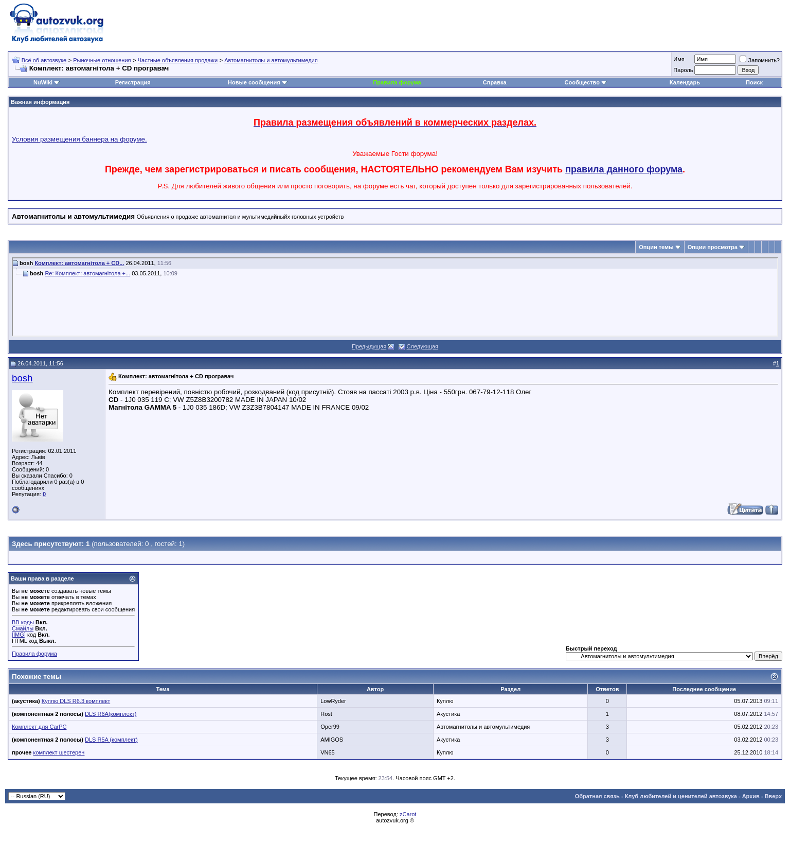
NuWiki (42, 82)
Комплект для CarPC (39, 727)
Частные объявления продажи (178, 60)
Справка (495, 82)
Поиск (754, 82)
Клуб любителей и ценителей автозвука (681, 796)
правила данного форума (624, 169)
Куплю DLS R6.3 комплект (76, 701)
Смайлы (22, 628)
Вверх (773, 796)
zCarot (408, 814)
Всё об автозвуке (44, 60)
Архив (751, 796)
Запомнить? (760, 60)
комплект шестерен (59, 752)
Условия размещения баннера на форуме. (79, 139)
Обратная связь (597, 796)
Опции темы (656, 247)
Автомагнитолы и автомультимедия (270, 60)
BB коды (23, 622)
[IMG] (19, 634)
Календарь (685, 82)
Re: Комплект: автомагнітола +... (87, 273)
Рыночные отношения (102, 60)
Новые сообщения (254, 82)
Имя (678, 59)
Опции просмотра (713, 247)
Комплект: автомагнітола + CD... (79, 263)
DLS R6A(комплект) (110, 714)
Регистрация (133, 82)
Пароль (683, 70)
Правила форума (397, 82)
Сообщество (586, 82)
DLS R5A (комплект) (111, 739)
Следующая (423, 346)
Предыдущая (369, 346)
